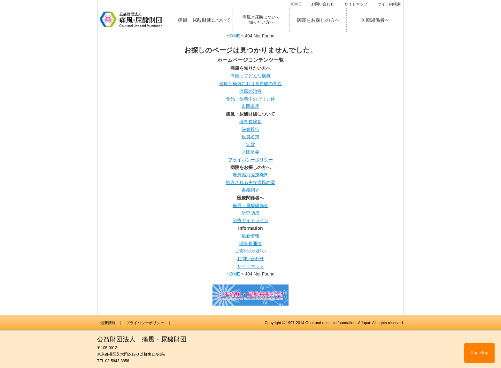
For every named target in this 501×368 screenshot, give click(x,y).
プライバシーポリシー (250, 159)
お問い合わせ (322, 4)
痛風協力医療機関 (250, 174)
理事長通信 (250, 243)
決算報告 (250, 129)
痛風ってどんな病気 (250, 75)
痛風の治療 (250, 91)
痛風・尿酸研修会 (250, 205)
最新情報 (250, 235)
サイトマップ (355, 4)
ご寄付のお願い (250, 250)
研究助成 (250, 212)
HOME (295, 4)
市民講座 (250, 106)
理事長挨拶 (250, 121)
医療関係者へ (375, 20)
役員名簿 (250, 136)
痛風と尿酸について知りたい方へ (261, 20)
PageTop (479, 352)
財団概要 (250, 152)
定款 (250, 144)
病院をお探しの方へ (318, 20)
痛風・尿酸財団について (204, 20)
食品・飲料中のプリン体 (250, 98)
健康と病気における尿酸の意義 (250, 83)
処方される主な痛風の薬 (250, 182)
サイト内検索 (389, 4)
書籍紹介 (250, 190)
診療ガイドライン (250, 220)
